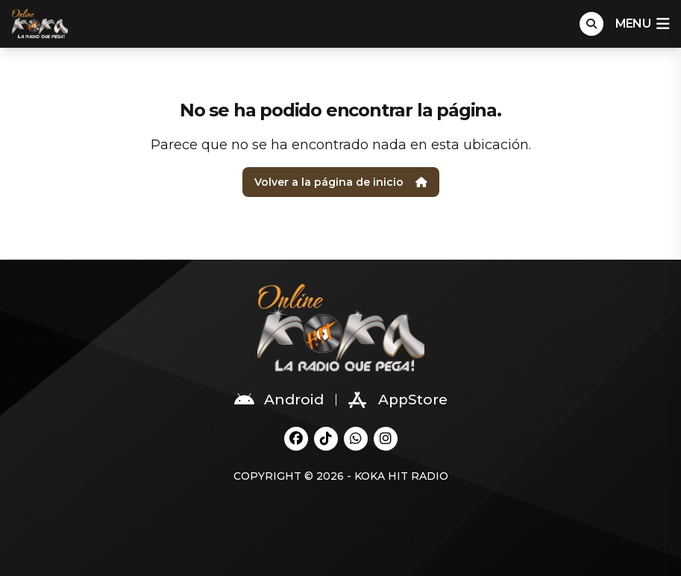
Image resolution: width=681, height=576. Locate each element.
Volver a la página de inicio (340, 182)
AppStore (398, 400)
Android (279, 400)
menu (642, 23)
